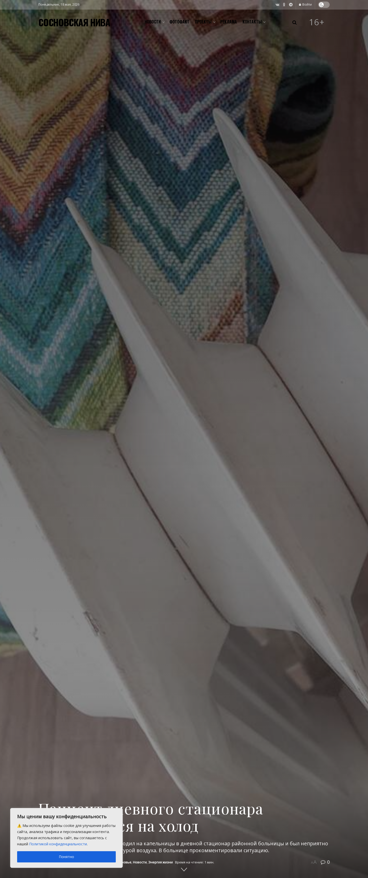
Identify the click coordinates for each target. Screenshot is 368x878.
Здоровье (123, 862)
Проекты (203, 22)
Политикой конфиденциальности (58, 843)
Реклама (228, 22)
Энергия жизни (160, 862)
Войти (305, 4)
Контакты (252, 22)
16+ (317, 22)
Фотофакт (179, 22)
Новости (153, 22)
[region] (66, 838)
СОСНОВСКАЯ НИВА (74, 22)
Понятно (66, 856)
